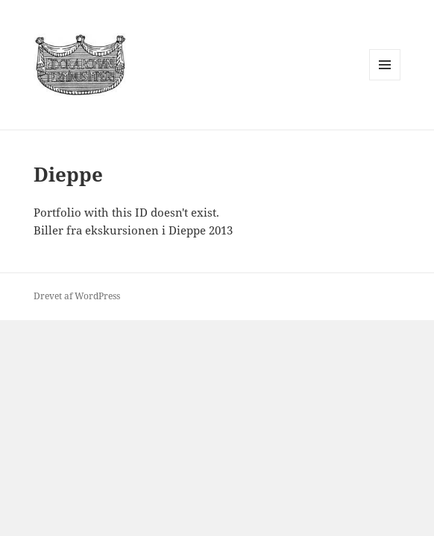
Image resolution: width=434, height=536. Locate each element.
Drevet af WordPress (77, 296)
